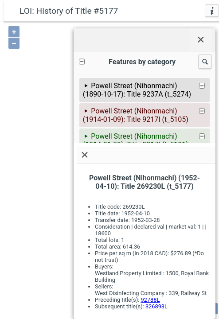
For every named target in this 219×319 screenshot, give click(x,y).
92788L (150, 299)
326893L (156, 306)
